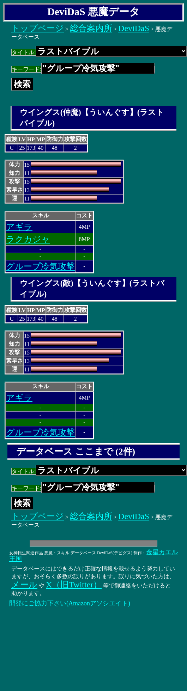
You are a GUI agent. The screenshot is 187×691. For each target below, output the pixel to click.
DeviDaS (133, 28)
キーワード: (83, 69)
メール (24, 584)
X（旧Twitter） (74, 584)
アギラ (19, 227)
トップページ (37, 28)
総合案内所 (91, 28)
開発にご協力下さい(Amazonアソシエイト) (69, 603)
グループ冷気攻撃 (40, 266)
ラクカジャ (28, 239)
